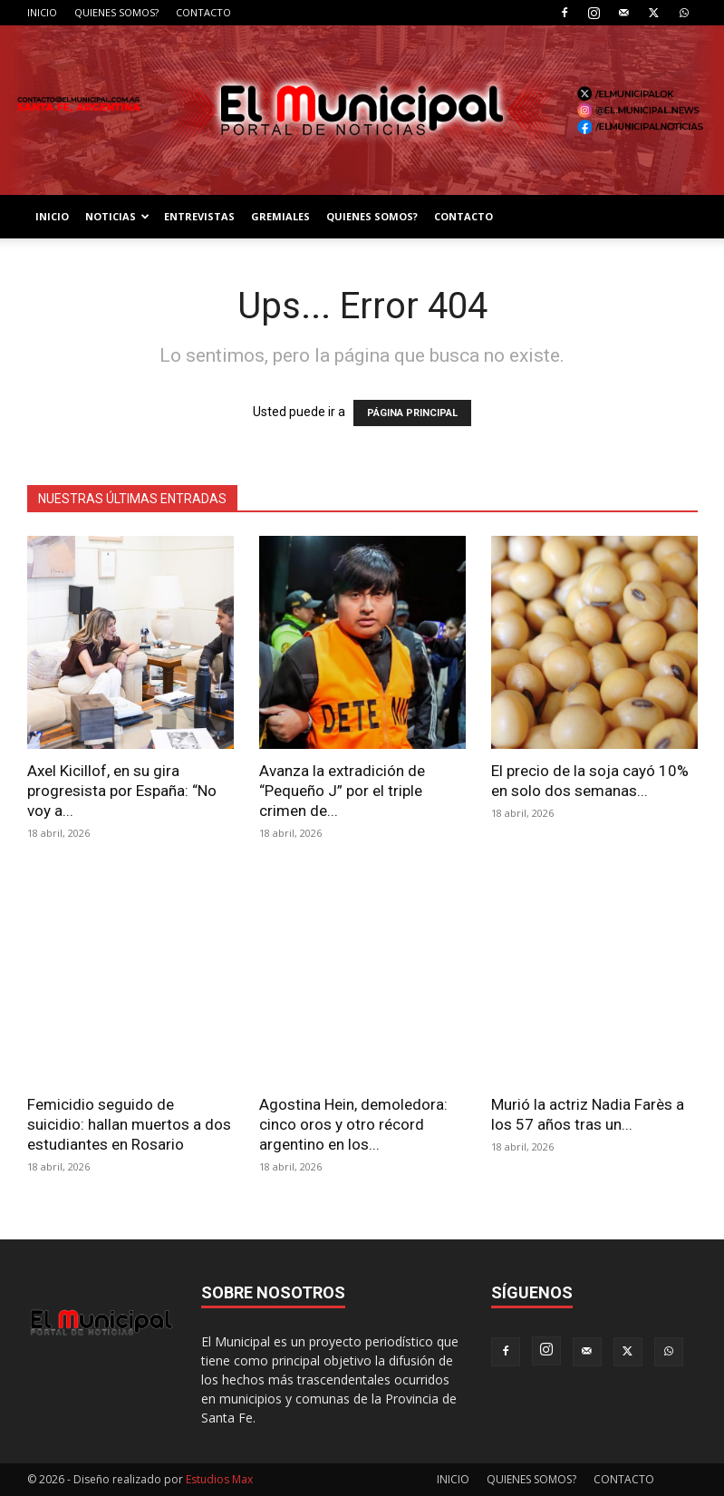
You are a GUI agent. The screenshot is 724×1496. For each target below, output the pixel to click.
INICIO (42, 12)
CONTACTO (203, 12)
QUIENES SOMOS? (116, 12)
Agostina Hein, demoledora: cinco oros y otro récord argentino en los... (353, 1124)
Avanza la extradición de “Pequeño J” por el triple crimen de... (342, 791)
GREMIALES (280, 216)
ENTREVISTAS (199, 216)
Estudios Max (219, 1479)
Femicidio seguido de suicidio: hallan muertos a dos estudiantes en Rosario (129, 1124)
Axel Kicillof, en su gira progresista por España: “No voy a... (122, 791)
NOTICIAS (117, 216)
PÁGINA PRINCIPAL (412, 413)
